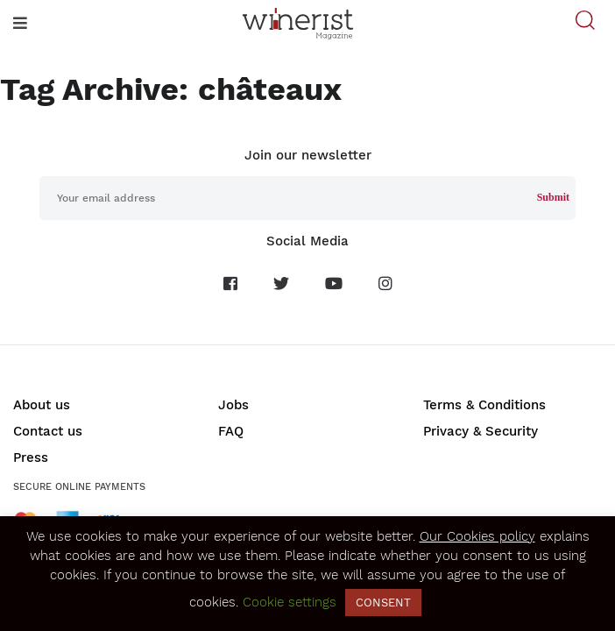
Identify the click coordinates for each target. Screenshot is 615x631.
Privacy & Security (480, 431)
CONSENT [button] (383, 602)
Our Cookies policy (477, 536)
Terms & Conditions (484, 405)
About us (41, 405)
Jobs (233, 405)
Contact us (47, 431)
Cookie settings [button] (289, 602)
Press (30, 457)
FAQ (231, 431)
